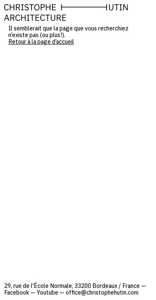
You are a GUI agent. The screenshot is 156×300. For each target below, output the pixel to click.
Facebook (16, 292)
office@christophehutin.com (102, 292)
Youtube (47, 292)
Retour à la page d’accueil (41, 41)
